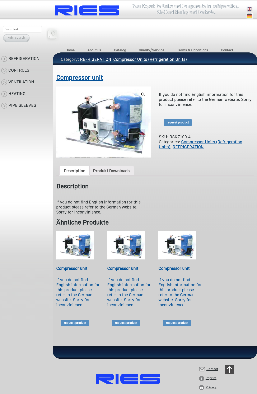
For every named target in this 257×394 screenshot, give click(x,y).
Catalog (120, 50)
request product (178, 122)
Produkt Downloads (111, 170)
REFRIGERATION (188, 146)
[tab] (74, 170)
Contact (227, 50)
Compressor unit (79, 77)
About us (94, 50)
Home (70, 50)
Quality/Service (151, 50)
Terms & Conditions (192, 50)
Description (74, 170)
